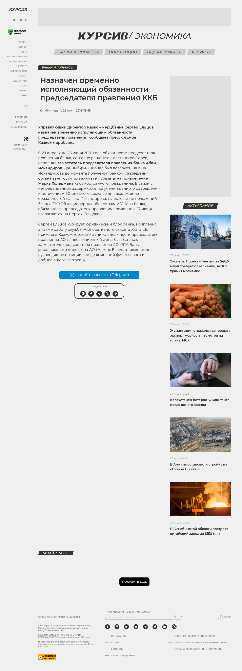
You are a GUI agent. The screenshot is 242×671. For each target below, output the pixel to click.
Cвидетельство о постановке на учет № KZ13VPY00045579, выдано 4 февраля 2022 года (64, 636)
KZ (25, 20)
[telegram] (145, 626)
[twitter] (126, 626)
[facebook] (107, 626)
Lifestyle (21, 66)
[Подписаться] (178, 617)
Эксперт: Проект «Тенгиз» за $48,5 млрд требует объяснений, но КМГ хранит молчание (199, 266)
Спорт (23, 85)
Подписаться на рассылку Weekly (129, 612)
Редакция (21, 117)
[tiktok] (155, 626)
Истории (22, 47)
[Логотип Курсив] (18, 9)
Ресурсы (201, 52)
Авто (24, 52)
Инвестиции (122, 52)
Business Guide (18, 61)
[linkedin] (164, 626)
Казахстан (20, 144)
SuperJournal (18, 71)
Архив (23, 95)
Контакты (117, 649)
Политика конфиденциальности (194, 636)
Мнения (22, 90)
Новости (22, 42)
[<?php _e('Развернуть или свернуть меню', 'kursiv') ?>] (26, 139)
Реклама (21, 122)
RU (14, 20)
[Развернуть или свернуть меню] (25, 106)
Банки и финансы (78, 52)
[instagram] (117, 626)
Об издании (118, 636)
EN (20, 20)
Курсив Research (17, 56)
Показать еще (134, 582)
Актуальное (200, 205)
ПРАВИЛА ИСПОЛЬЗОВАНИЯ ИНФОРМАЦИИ (198, 649)
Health (23, 76)
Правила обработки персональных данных (201, 643)
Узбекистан (20, 149)
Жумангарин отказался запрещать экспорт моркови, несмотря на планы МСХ (200, 335)
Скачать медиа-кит (123, 655)
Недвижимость (164, 52)
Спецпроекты (19, 127)
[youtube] (136, 626)
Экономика (20, 81)
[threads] (174, 626)
